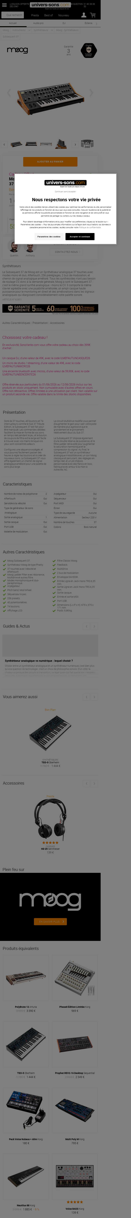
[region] (65, 209)
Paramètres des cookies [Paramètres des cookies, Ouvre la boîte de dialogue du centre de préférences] (49, 236)
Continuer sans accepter (65, 191)
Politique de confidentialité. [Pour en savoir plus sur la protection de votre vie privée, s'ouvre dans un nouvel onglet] (90, 227)
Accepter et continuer (80, 236)
